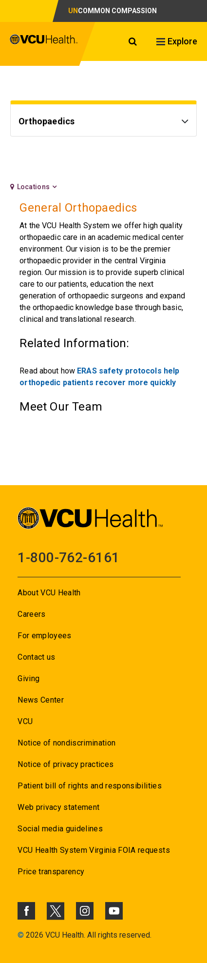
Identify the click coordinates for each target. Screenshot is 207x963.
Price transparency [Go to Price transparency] (51, 871)
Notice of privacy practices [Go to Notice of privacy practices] (65, 764)
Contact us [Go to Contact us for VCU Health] (36, 657)
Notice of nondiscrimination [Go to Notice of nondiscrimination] (66, 742)
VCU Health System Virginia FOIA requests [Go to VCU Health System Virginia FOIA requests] (94, 850)
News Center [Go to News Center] (41, 700)
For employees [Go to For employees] (44, 635)
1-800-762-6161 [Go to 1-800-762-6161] (68, 558)
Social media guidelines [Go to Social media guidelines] (60, 828)
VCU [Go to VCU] (25, 721)
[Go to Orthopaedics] (103, 122)
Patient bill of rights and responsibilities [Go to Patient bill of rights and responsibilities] (90, 785)
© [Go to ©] (21, 935)
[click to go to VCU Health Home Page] (44, 44)
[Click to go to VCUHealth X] (55, 911)
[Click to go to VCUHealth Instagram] (85, 911)
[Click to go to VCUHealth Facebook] (26, 911)
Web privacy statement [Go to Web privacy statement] (58, 807)
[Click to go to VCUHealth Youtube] (114, 911)
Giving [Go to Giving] (28, 678)
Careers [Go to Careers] (31, 614)
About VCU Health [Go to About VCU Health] (49, 592)
